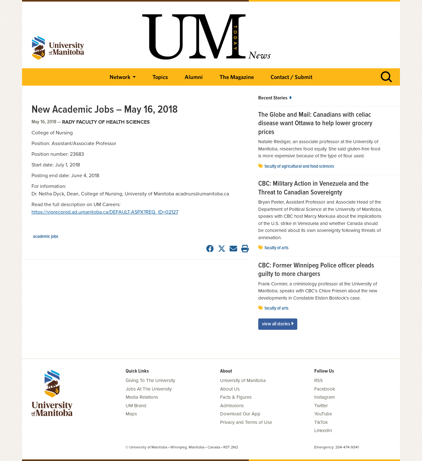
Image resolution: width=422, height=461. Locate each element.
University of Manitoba (243, 380)
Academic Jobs (45, 236)
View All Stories (278, 324)
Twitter (321, 405)
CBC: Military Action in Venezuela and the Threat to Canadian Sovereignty (313, 188)
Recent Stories (275, 98)
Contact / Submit (291, 77)
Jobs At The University (149, 389)
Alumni (194, 77)
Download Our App (240, 414)
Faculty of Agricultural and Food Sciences (299, 166)
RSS (318, 380)
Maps (131, 414)
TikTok (321, 422)
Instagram (324, 397)
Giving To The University (150, 380)
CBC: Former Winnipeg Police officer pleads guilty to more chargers (316, 270)
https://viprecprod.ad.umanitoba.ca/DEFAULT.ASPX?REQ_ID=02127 (104, 212)
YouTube (323, 414)
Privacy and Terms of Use (246, 422)
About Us (230, 389)
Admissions (232, 405)
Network (120, 77)
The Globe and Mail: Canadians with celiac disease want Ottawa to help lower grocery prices (315, 124)
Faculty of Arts (276, 248)
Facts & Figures (236, 397)
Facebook (324, 389)
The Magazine (237, 77)
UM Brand (136, 405)
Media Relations (142, 397)
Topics (160, 77)
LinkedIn (323, 430)
